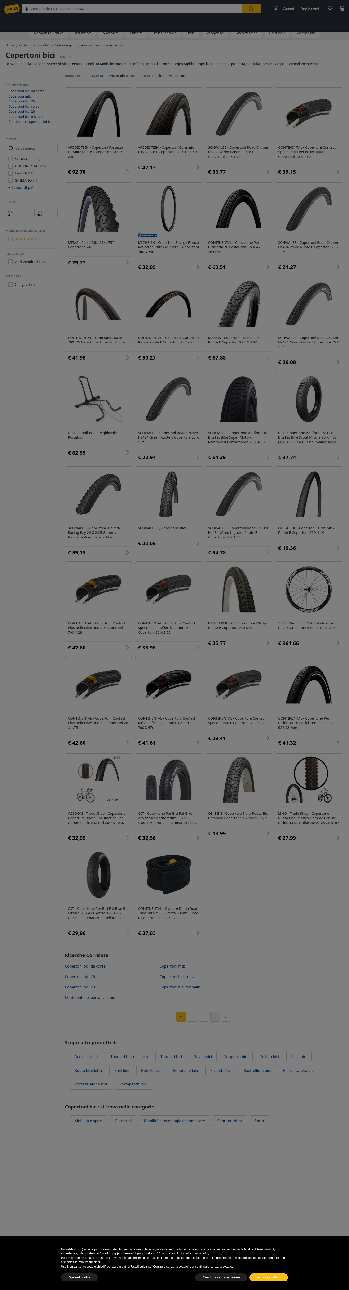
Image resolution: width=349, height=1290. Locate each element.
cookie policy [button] (200, 1264)
